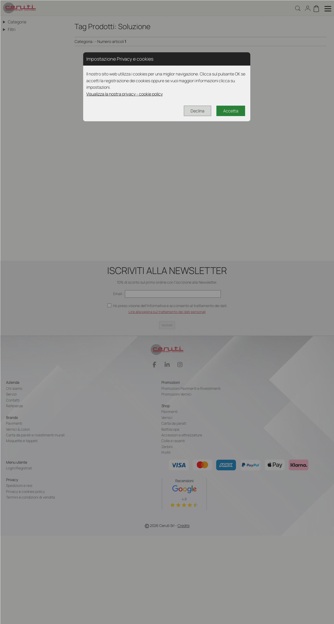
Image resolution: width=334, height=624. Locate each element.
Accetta (230, 111)
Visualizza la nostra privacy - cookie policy (124, 94)
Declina (197, 111)
